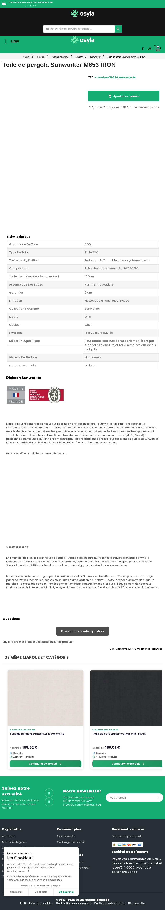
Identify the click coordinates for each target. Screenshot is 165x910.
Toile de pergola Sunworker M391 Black (119, 733)
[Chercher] (118, 29)
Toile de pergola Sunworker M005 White (37, 733)
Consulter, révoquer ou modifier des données (136, 648)
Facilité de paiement (130, 852)
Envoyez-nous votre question (82, 631)
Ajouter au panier (124, 96)
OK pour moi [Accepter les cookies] (66, 892)
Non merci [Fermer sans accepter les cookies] (16, 892)
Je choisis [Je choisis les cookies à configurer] (41, 892)
